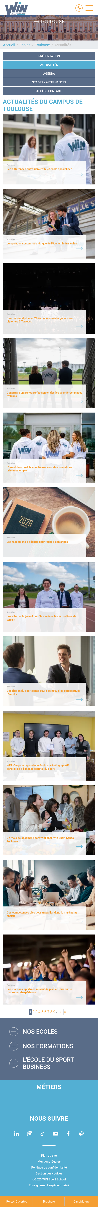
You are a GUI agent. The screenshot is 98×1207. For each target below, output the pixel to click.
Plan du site (49, 1155)
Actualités (49, 65)
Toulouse (42, 45)
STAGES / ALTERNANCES (49, 82)
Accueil (9, 45)
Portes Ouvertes (16, 1201)
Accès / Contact (49, 91)
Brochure (49, 1201)
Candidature (81, 1201)
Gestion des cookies (49, 1173)
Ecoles (25, 45)
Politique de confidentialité (49, 1167)
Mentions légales (49, 1161)
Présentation (49, 56)
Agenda (49, 73)
